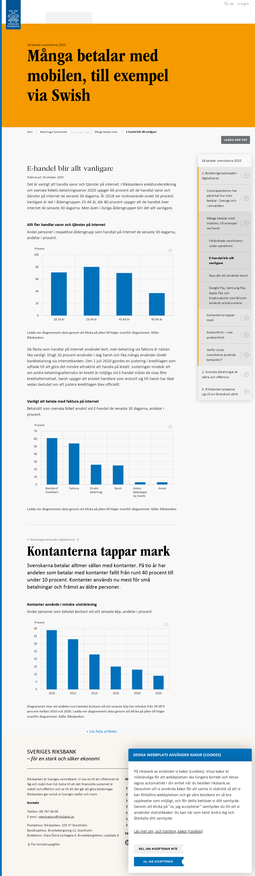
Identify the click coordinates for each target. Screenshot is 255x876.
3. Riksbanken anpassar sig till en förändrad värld (220, 390)
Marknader (171, 17)
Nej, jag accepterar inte (158, 848)
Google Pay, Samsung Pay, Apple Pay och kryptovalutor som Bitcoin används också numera (228, 294)
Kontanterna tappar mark (221, 316)
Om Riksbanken (235, 17)
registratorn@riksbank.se (56, 815)
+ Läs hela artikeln (101, 730)
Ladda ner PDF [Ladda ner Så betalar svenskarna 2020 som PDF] (235, 138)
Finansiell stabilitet (139, 17)
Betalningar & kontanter (67, 17)
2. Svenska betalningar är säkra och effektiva (220, 373)
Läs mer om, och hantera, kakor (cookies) (168, 831)
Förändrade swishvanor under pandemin (226, 242)
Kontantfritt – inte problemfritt (220, 333)
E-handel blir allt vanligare (221, 259)
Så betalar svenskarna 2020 (221, 159)
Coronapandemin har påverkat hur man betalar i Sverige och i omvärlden (222, 197)
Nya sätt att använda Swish (228, 274)
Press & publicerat (202, 17)
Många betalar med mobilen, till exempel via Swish (222, 222)
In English (243, 4)
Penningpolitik (105, 17)
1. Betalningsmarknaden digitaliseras (51, 538)
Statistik (34, 17)
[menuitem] (242, 4)
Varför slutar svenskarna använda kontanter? (221, 353)
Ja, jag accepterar (158, 861)
